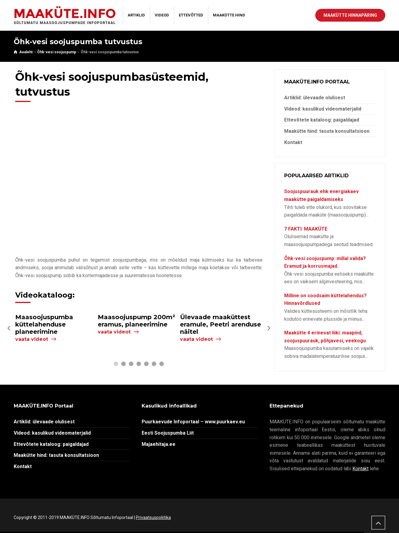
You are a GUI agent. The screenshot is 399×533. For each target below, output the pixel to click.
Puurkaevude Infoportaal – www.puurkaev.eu (193, 422)
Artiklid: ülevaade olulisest (314, 98)
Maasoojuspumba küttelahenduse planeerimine (44, 324)
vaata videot (31, 339)
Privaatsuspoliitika (153, 517)
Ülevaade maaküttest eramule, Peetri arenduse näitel (220, 324)
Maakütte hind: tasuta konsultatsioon (326, 131)
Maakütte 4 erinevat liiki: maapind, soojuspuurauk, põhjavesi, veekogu (325, 337)
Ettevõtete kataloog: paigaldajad (321, 120)
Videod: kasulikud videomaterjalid (322, 109)
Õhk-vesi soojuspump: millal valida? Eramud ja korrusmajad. (325, 262)
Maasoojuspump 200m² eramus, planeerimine (136, 320)
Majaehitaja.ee (158, 444)
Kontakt (293, 142)
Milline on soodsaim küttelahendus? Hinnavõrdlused (325, 299)
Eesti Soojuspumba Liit (168, 433)
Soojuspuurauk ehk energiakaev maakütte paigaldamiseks (321, 195)
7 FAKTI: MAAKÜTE (305, 229)
